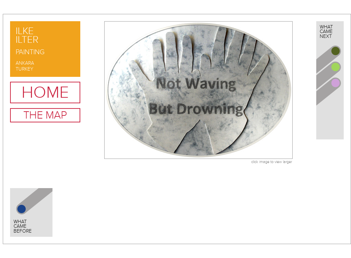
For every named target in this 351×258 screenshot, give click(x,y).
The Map (45, 115)
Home (45, 92)
